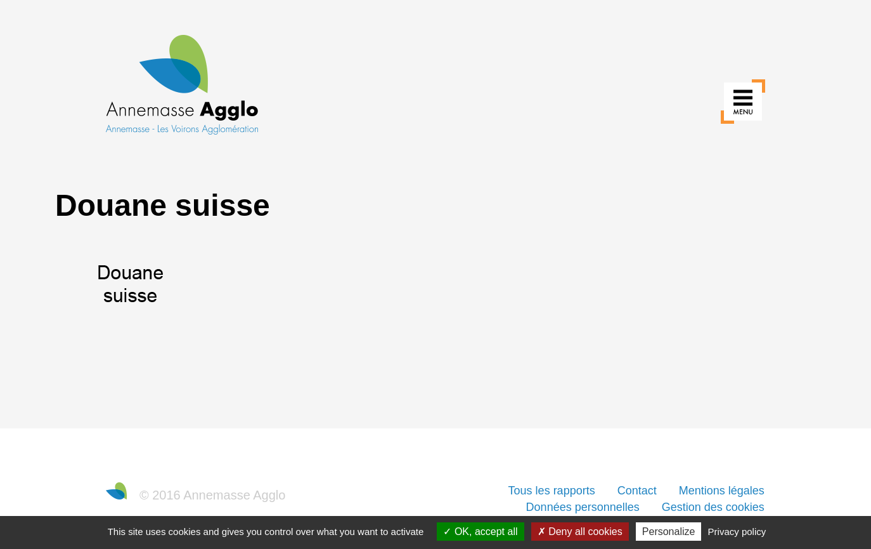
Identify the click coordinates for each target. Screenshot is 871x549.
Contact (637, 490)
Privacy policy (737, 531)
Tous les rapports (551, 490)
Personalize (668, 531)
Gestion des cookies (713, 507)
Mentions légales (722, 490)
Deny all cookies (580, 531)
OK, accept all (480, 531)
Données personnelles (583, 507)
